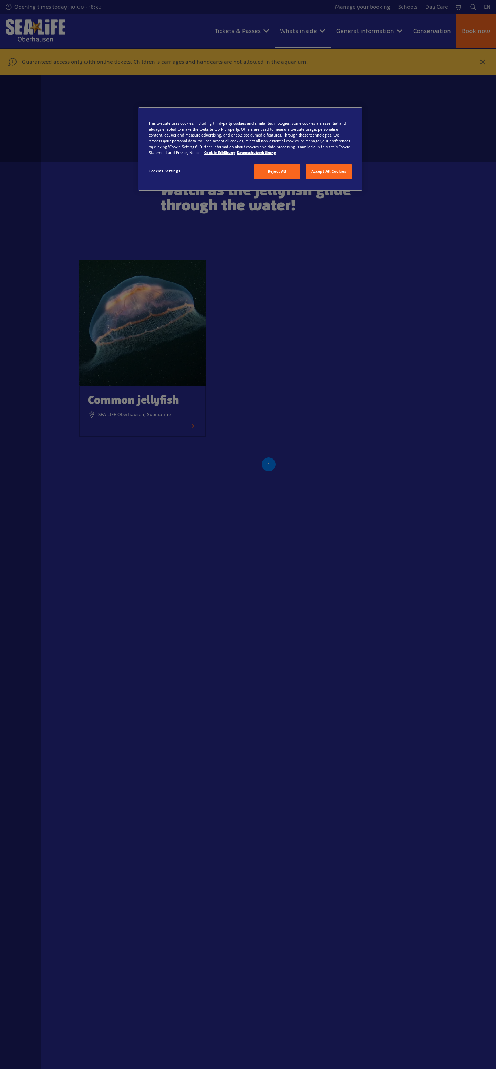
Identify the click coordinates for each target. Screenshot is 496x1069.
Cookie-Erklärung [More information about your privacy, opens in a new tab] (219, 152)
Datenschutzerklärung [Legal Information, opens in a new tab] (256, 152)
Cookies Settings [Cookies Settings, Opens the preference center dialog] (164, 171)
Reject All (277, 171)
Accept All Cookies (328, 171)
